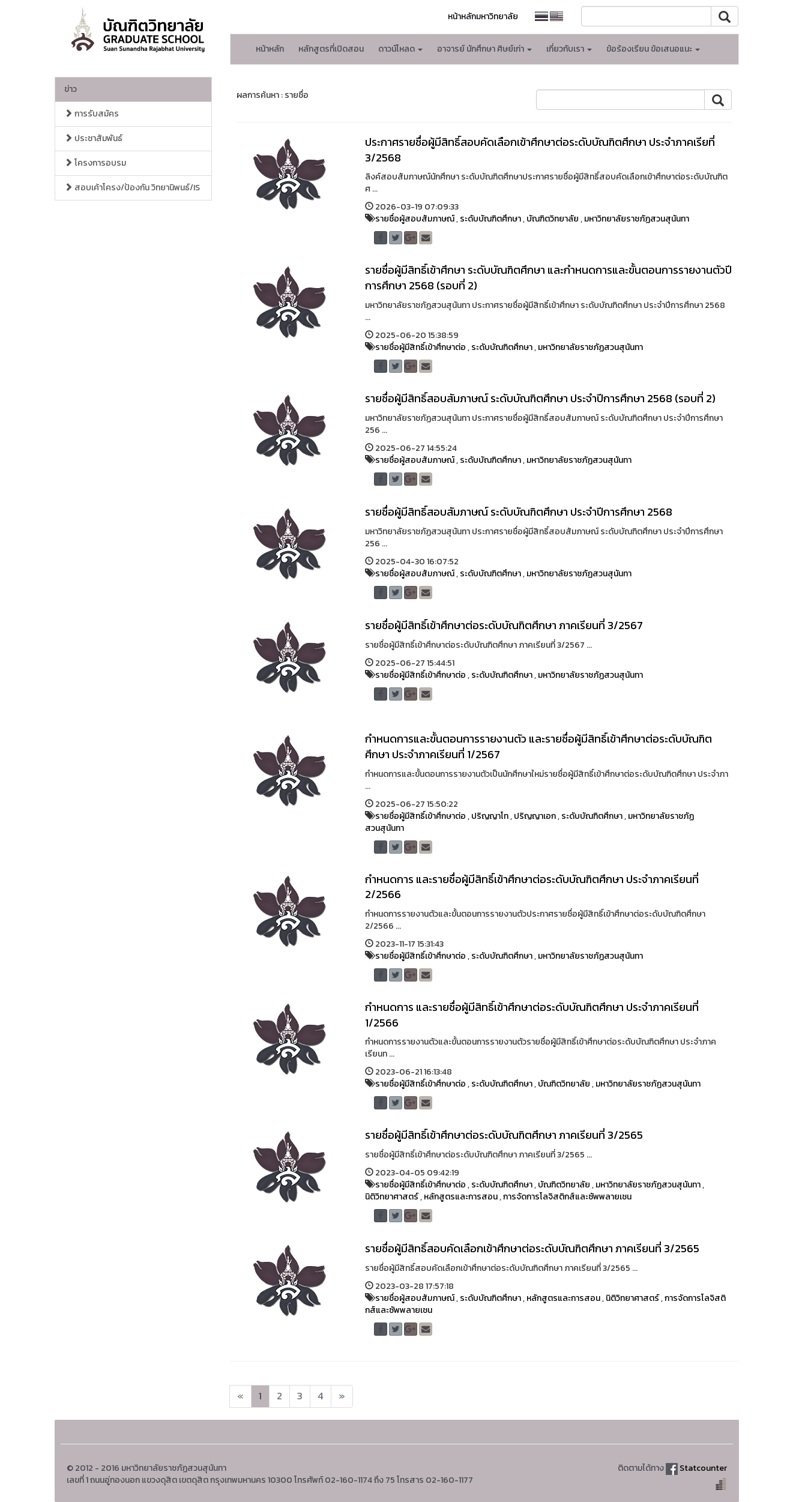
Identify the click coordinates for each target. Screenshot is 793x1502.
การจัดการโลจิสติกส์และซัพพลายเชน (567, 1196)
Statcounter (703, 1468)
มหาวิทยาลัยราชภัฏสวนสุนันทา (636, 219)
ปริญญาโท (489, 816)
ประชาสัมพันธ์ (93, 138)
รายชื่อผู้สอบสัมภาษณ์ (414, 219)
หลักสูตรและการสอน (461, 1196)
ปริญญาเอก (535, 816)
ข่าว (70, 89)
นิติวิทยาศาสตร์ (391, 1196)
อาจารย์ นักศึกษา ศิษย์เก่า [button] (484, 49)
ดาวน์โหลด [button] (400, 49)
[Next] (240, 1396)
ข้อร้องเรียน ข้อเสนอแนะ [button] (653, 49)
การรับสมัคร (91, 113)
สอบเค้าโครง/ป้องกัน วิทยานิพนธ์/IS (132, 187)
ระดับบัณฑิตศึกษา (490, 219)
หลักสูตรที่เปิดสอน (331, 49)
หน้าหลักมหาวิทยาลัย (483, 16)
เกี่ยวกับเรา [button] (569, 49)
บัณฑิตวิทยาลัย (552, 219)
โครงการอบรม (95, 163)
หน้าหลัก (270, 49)
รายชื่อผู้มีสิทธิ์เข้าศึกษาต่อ (420, 347)
